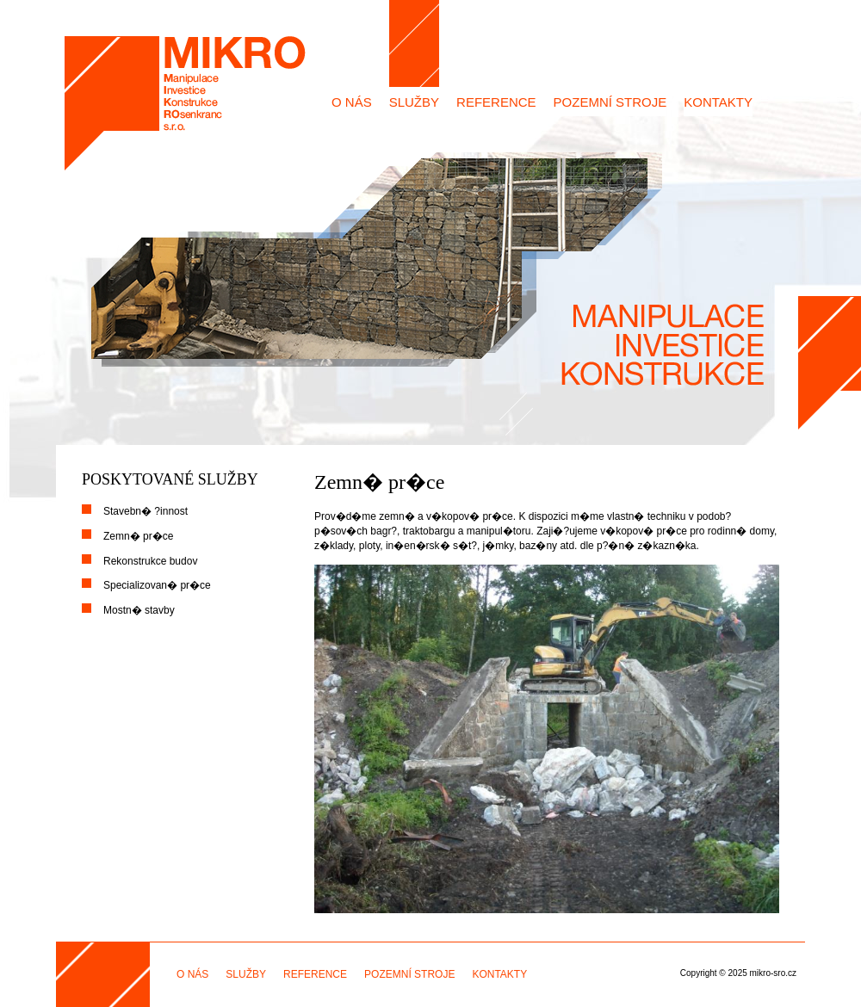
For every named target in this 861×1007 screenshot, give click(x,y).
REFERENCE (496, 102)
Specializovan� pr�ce (157, 585)
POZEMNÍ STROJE (610, 102)
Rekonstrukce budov (150, 561)
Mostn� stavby (139, 610)
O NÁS (351, 102)
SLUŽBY (414, 102)
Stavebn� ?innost (145, 511)
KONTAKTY (718, 102)
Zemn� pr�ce (138, 536)
